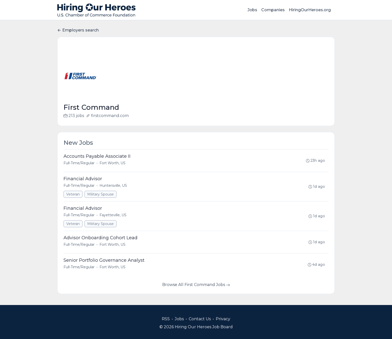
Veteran (73, 194)
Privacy (223, 318)
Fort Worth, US (113, 163)
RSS (166, 318)
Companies (273, 10)
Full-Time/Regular (79, 163)
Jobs (252, 10)
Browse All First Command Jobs (196, 284)
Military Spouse (100, 194)
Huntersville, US (113, 185)
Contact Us (200, 318)
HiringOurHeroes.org (310, 10)
